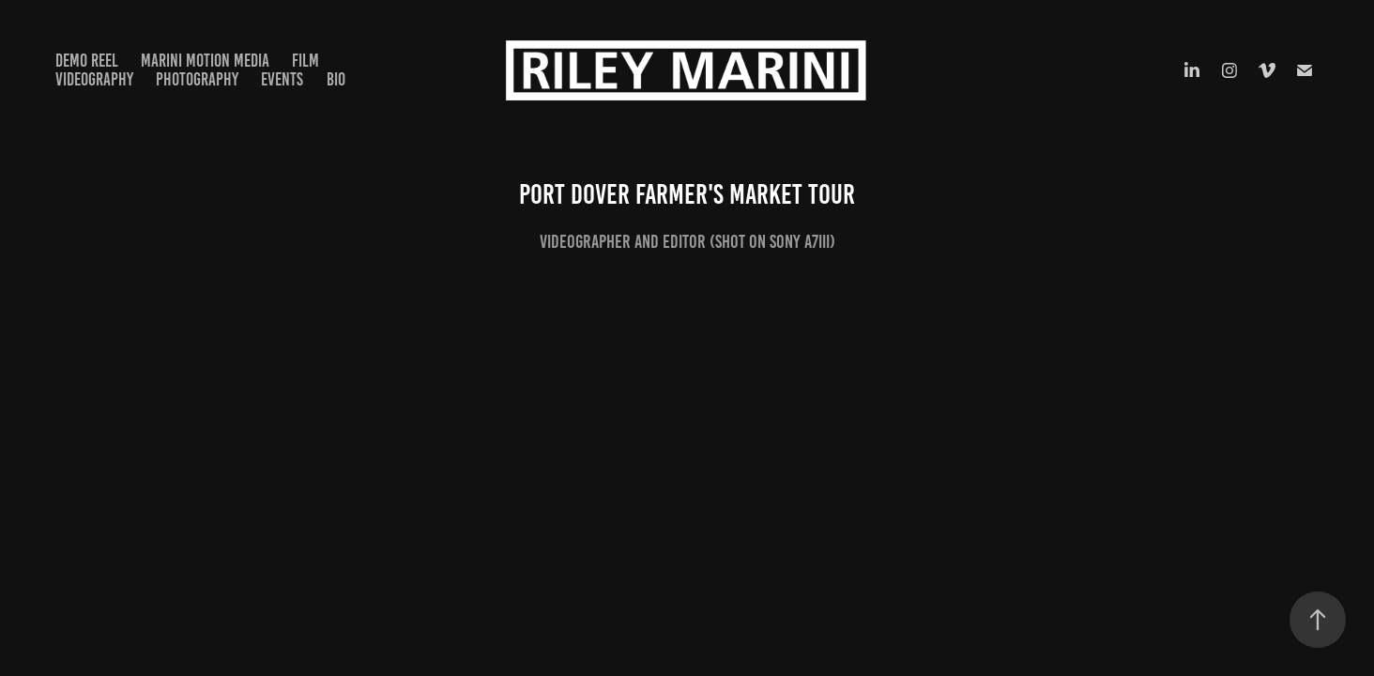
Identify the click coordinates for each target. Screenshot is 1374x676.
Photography (197, 79)
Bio (336, 79)
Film (305, 60)
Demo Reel (86, 60)
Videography (94, 79)
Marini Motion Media (205, 60)
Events (282, 79)
